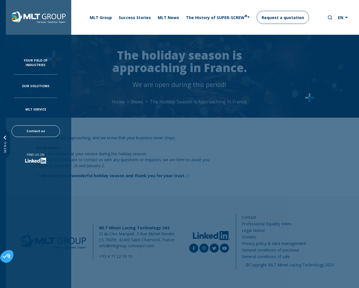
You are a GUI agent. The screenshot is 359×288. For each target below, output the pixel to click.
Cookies (249, 237)
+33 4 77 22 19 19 (115, 256)
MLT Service (35, 109)
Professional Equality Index (266, 223)
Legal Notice (253, 230)
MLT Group (101, 17)
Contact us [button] (35, 131)
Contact (249, 217)
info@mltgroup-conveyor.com (126, 245)
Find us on (35, 154)
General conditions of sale (266, 256)
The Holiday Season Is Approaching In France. (198, 102)
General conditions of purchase (270, 250)
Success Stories (135, 17)
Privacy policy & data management (274, 243)
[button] (7, 256)
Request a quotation (283, 17)
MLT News (168, 17)
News (137, 102)
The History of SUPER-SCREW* (218, 17)
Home (118, 102)
